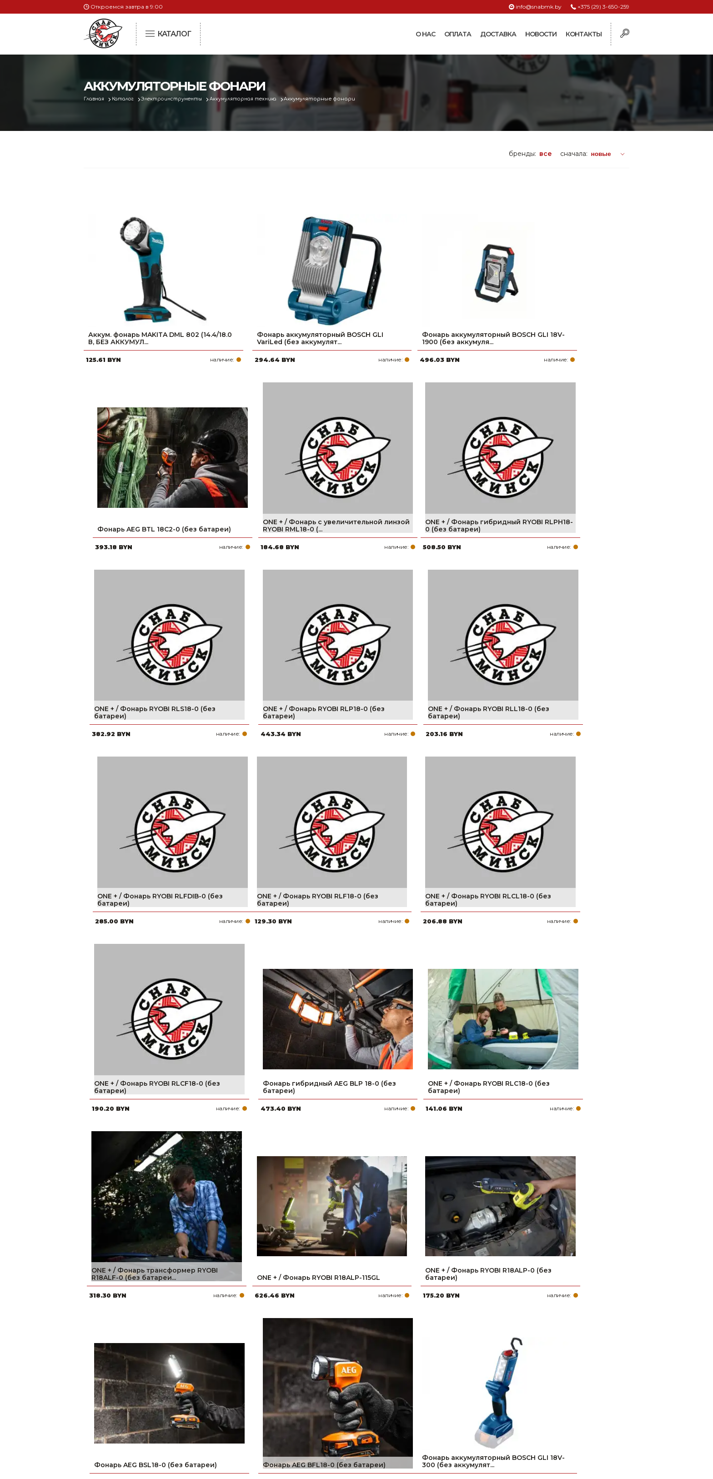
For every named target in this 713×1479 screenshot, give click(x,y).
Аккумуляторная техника (259, 99)
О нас (425, 34)
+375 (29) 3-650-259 (603, 6)
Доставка (498, 34)
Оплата (457, 34)
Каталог (128, 99)
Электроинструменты (181, 99)
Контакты (584, 34)
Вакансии (303, 1419)
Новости (541, 34)
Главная (96, 99)
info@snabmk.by (539, 6)
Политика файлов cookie (122, 1407)
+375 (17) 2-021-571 (506, 1361)
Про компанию (313, 1346)
